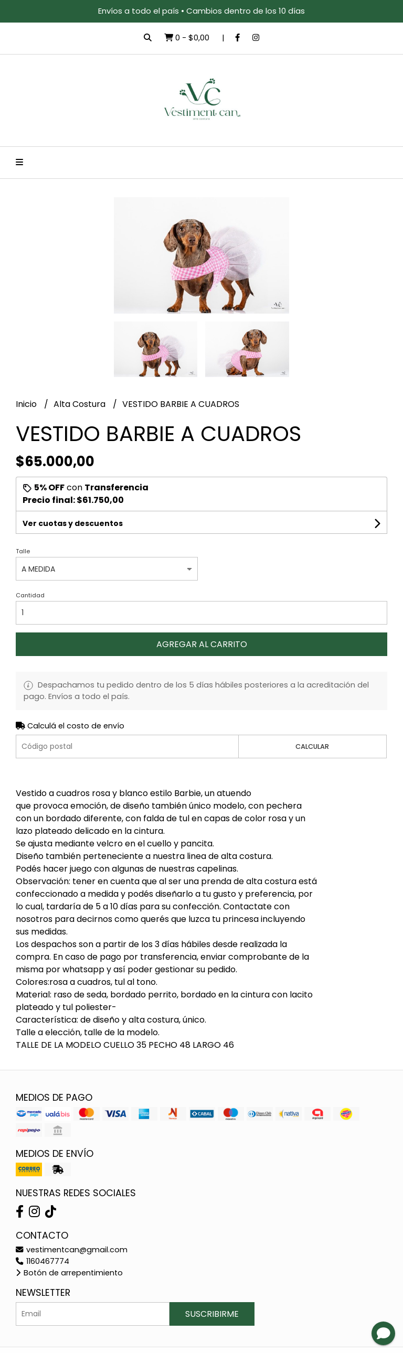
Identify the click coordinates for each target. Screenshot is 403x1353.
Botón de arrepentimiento (69, 1273)
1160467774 (42, 1261)
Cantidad (30, 595)
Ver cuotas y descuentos (73, 523)
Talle (23, 551)
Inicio (27, 404)
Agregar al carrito (201, 644)
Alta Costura (81, 404)
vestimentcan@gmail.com (72, 1249)
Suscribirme (212, 1314)
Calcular (312, 746)
